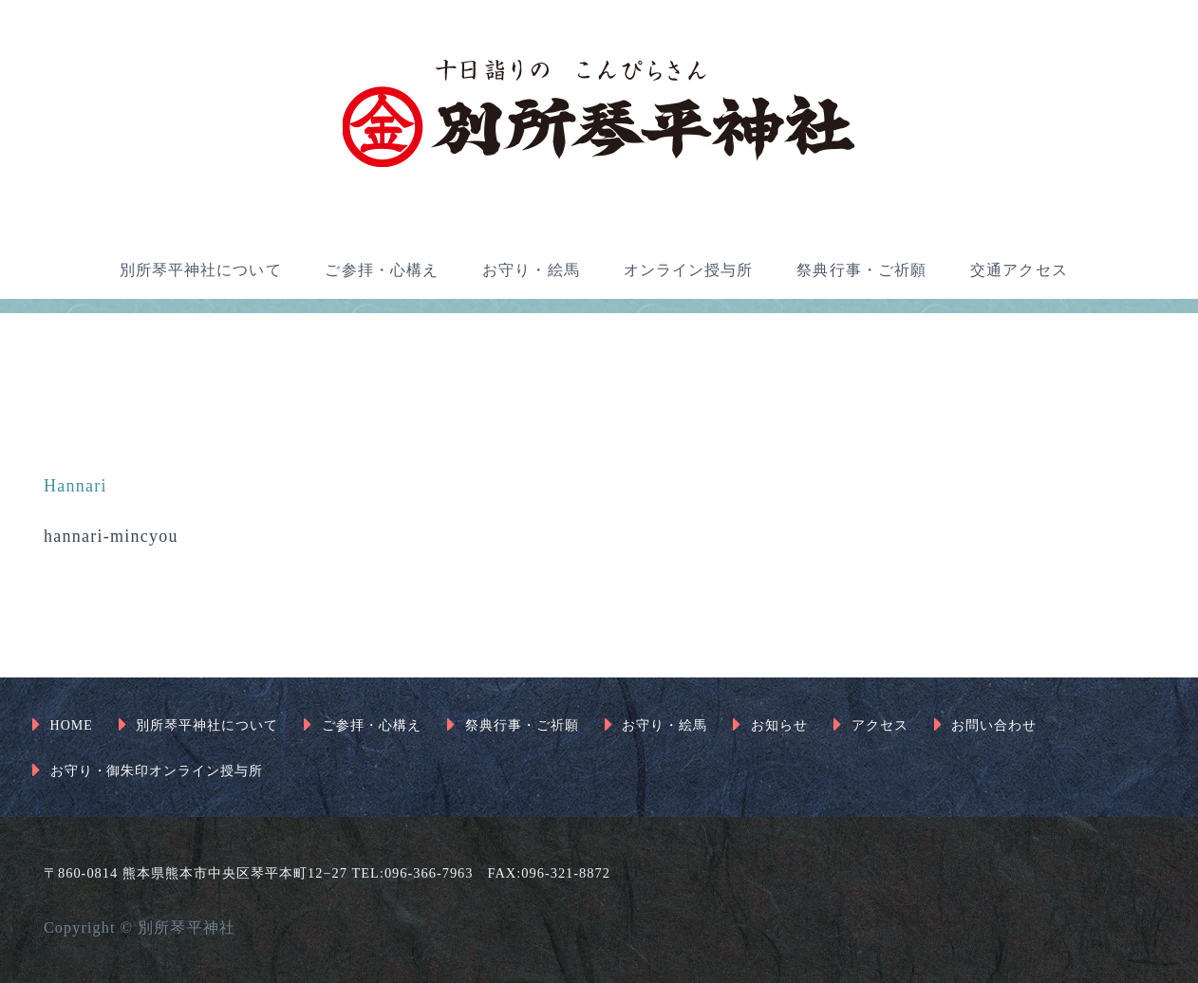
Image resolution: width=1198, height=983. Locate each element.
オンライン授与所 (689, 270)
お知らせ (779, 725)
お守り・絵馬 (531, 270)
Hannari (75, 485)
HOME (71, 725)
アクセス (880, 725)
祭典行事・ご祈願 (861, 270)
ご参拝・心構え (382, 270)
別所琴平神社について (201, 270)
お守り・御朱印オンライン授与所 (157, 771)
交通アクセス (1019, 270)
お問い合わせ (994, 725)
